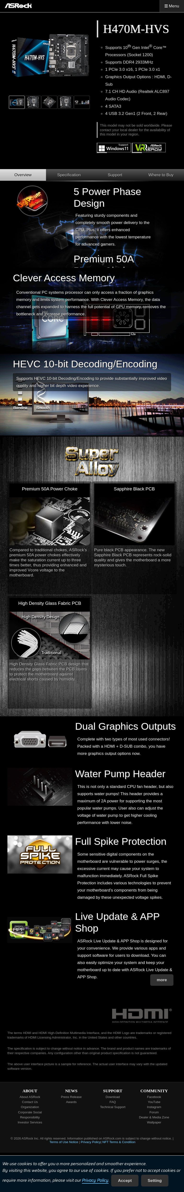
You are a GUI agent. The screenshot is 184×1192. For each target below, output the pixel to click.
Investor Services (30, 1122)
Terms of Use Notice (63, 1142)
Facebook (154, 1097)
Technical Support (112, 1107)
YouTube (154, 1102)
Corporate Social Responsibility (30, 1114)
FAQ (112, 1102)
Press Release (71, 1097)
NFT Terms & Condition (118, 1142)
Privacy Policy (95, 1180)
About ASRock (30, 1097)
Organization (30, 1107)
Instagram (154, 1107)
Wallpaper (154, 1122)
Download (113, 1097)
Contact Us (30, 1102)
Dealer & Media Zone (154, 1117)
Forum (154, 1112)
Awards (71, 1102)
